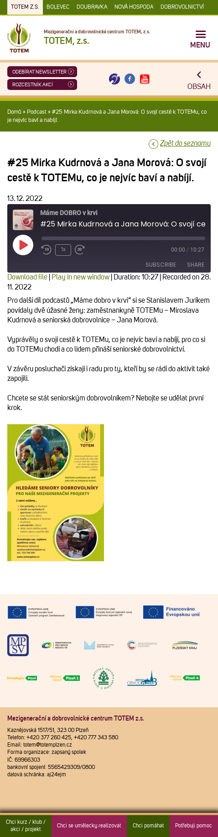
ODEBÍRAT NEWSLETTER (39, 71)
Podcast (37, 112)
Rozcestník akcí (32, 84)
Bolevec (58, 7)
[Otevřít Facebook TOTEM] (129, 79)
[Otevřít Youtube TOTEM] (145, 79)
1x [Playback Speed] (63, 250)
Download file (27, 277)
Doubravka (92, 7)
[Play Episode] (23, 245)
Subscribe (160, 264)
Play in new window (80, 277)
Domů (14, 112)
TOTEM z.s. (25, 7)
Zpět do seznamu (185, 143)
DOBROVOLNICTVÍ (182, 7)
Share (195, 264)
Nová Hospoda (133, 7)
